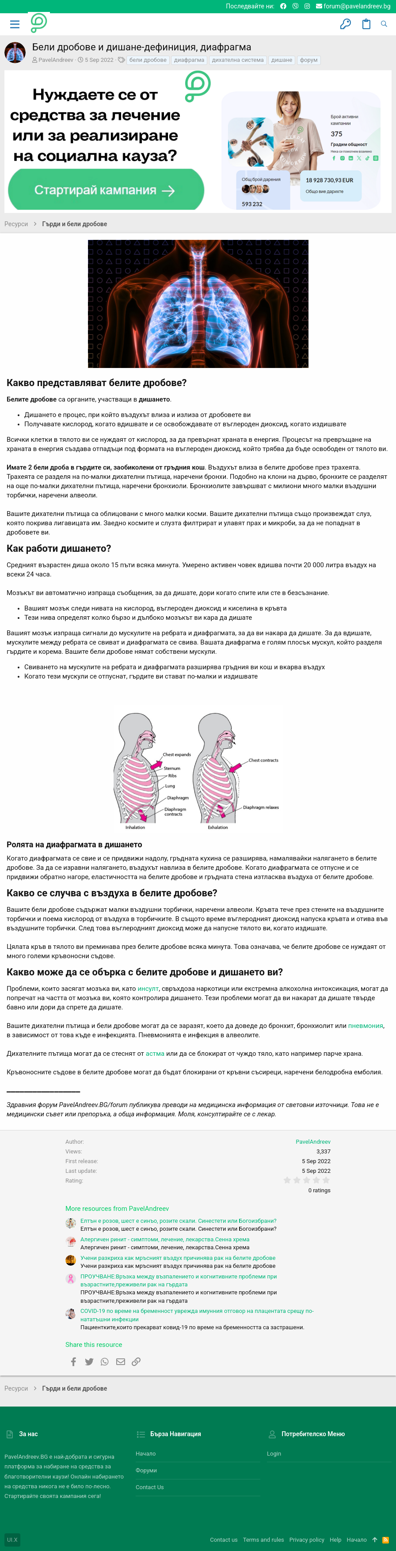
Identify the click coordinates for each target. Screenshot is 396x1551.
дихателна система (238, 60)
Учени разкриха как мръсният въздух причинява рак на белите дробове (177, 1258)
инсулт (148, 989)
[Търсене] (384, 24)
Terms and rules (263, 1539)
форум (309, 60)
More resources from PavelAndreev (117, 1209)
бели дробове (148, 60)
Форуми (146, 1470)
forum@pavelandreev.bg (353, 6)
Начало (146, 1453)
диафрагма (189, 60)
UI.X (12, 1539)
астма (155, 1054)
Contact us (150, 1487)
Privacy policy (306, 1539)
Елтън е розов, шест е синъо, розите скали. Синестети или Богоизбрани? (178, 1220)
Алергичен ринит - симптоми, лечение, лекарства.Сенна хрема (165, 1239)
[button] (15, 24)
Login (274, 1453)
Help (336, 1539)
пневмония (365, 1026)
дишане (281, 60)
